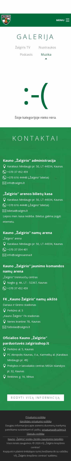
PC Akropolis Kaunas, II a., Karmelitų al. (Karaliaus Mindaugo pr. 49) (37, 357)
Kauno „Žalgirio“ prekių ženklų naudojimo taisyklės (35, 439)
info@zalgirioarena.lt (19, 255)
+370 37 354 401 (17, 249)
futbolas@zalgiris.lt (18, 327)
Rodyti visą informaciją (35, 397)
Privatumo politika (35, 417)
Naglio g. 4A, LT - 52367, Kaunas (27, 282)
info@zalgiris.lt (16, 183)
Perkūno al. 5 (15, 310)
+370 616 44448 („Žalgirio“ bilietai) (28, 177)
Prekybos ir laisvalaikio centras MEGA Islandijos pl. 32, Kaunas (36, 368)
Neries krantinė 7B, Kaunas (24, 321)
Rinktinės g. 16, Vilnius (20, 376)
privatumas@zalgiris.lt (54, 429)
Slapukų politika (35, 433)
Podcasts (26, 54)
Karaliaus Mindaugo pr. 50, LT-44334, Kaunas (35, 166)
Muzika (46, 54)
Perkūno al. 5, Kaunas (20, 349)
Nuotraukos (47, 47)
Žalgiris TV (22, 47)
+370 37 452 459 (17, 172)
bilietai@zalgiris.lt (17, 211)
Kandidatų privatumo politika (35, 421)
